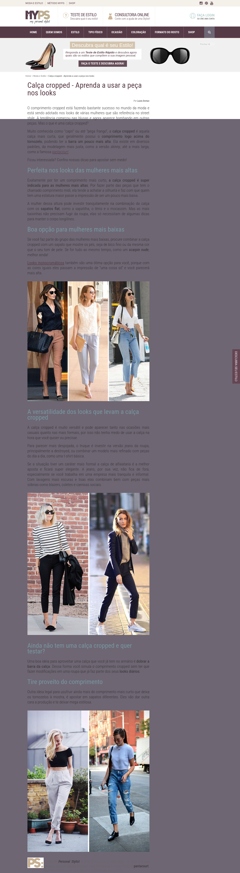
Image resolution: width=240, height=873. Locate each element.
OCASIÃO (117, 32)
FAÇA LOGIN (202, 17)
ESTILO (75, 32)
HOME (33, 32)
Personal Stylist (69, 861)
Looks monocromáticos (45, 263)
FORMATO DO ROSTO (167, 32)
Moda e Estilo (39, 76)
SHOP (72, 3)
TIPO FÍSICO (95, 32)
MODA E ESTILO (34, 3)
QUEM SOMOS (54, 32)
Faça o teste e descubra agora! (102, 63)
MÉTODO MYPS (55, 3)
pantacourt (60, 152)
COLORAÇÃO (138, 32)
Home (28, 76)
